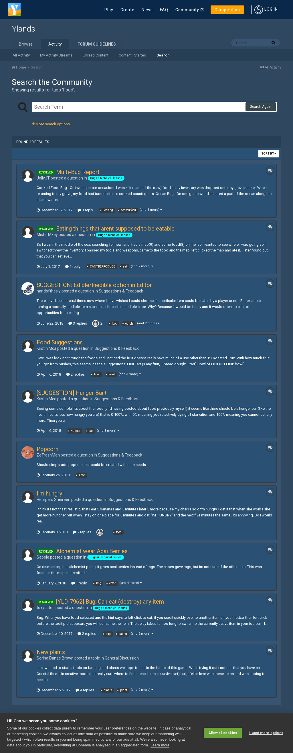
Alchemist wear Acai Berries (92, 551)
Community (187, 9)
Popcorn (47, 449)
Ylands (23, 29)
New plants (51, 652)
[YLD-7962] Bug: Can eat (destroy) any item (110, 601)
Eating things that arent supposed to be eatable (115, 228)
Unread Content (95, 55)
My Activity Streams (56, 55)
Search (163, 55)
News (147, 9)
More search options (51, 124)
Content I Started (132, 55)
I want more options (266, 733)
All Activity (21, 55)
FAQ (164, 9)
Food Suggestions (60, 342)
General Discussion (122, 658)
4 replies (85, 690)
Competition (227, 9)
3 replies (77, 323)
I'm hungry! (50, 493)
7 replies (82, 532)
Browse (26, 44)
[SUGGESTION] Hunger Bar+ (72, 392)
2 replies (75, 374)
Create (127, 9)
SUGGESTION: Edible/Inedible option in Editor (94, 285)
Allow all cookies (222, 733)
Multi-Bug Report (78, 172)
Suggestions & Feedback (121, 291)
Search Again (260, 107)
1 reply (85, 210)
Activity (55, 44)
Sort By (268, 153)
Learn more (160, 745)
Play (108, 9)
